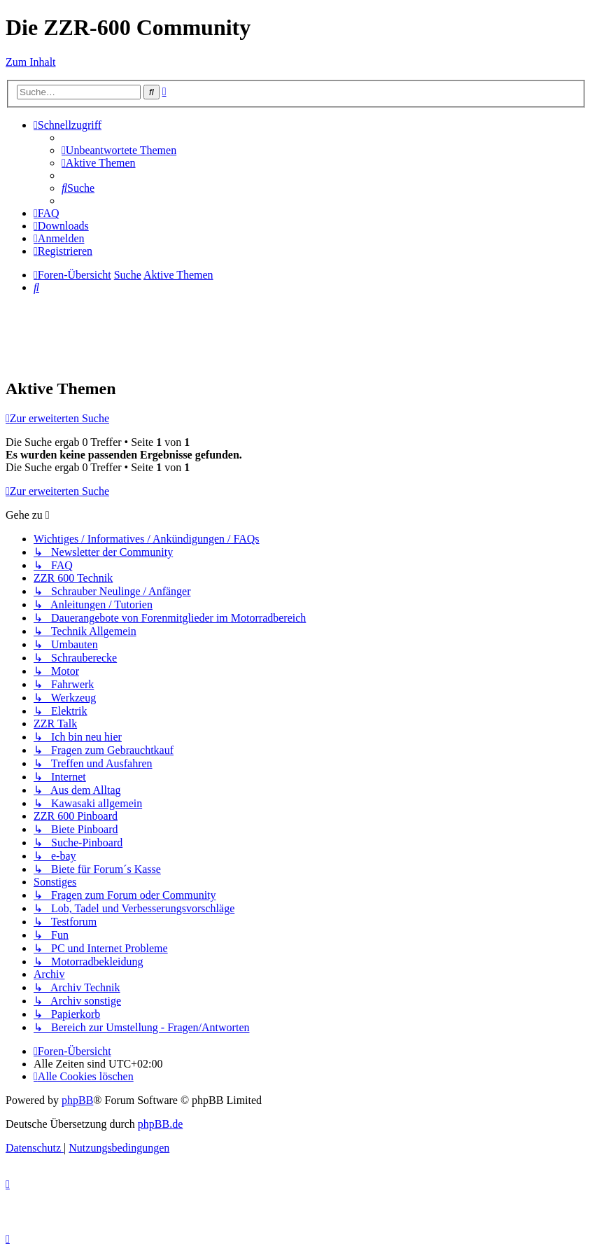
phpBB (77, 1100)
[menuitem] (119, 150)
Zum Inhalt (31, 62)
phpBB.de (160, 1124)
